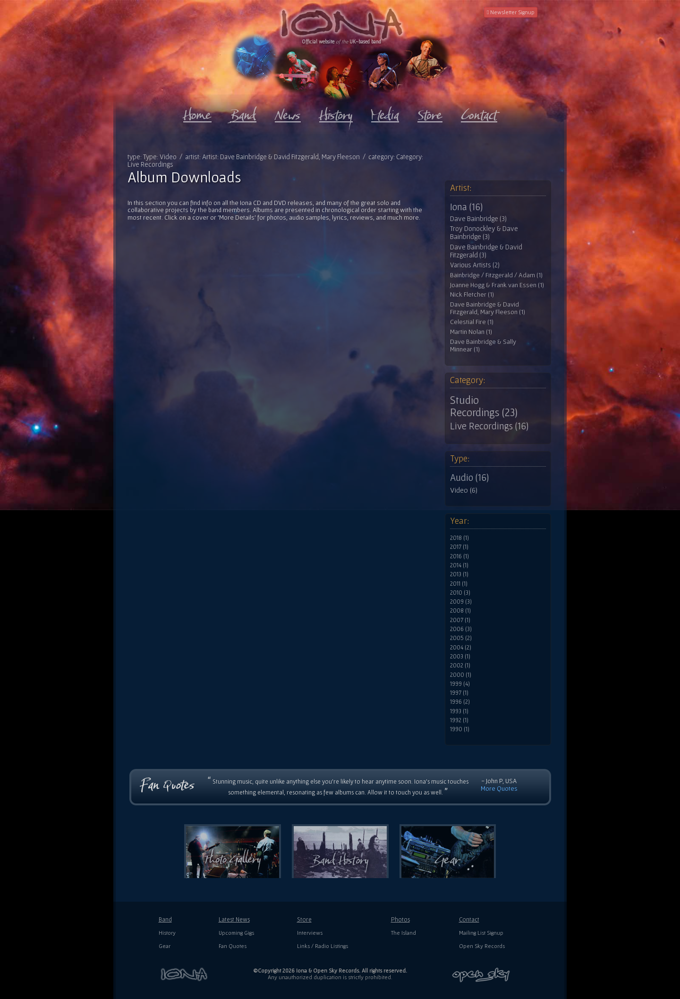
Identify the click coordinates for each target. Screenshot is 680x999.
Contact (469, 919)
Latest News (234, 919)
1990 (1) (459, 729)
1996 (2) (460, 702)
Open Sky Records (482, 946)
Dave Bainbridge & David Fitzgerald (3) (486, 251)
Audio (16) (469, 477)
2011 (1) (459, 584)
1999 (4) (460, 684)
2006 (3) (461, 629)
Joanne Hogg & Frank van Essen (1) (497, 285)
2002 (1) (460, 665)
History (167, 933)
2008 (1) (460, 610)
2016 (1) (459, 556)
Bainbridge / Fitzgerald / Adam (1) (496, 275)
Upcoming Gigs (236, 933)
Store (304, 919)
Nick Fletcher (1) (472, 294)
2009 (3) (461, 601)
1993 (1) (459, 711)
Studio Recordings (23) (484, 406)
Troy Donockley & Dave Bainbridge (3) (484, 232)
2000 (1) (460, 675)
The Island (403, 933)
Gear (164, 946)
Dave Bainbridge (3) (478, 218)
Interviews (310, 933)
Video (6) (463, 490)
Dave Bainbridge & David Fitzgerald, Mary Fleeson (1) (487, 308)
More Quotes (499, 788)
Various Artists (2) (475, 265)
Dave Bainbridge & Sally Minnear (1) (483, 345)
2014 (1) (459, 565)
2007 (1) (460, 620)
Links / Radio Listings (322, 946)
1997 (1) (459, 693)
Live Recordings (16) (489, 426)
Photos (400, 919)
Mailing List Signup (481, 933)
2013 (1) (459, 574)
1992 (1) (459, 720)
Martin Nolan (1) (471, 331)
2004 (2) (460, 647)
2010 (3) (460, 592)
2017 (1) (459, 547)
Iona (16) (466, 207)
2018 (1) (459, 538)
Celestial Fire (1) (471, 321)
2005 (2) (461, 638)
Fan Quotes (232, 946)
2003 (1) (460, 656)
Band (165, 919)
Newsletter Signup (511, 12)
